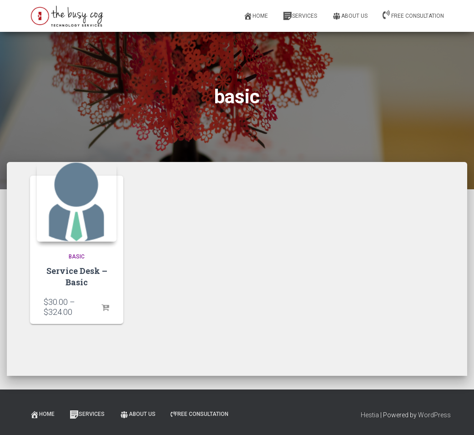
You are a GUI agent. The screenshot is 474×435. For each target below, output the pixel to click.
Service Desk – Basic (76, 276)
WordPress (434, 415)
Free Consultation (413, 14)
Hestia (370, 415)
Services (300, 15)
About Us (350, 15)
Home (255, 15)
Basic (77, 256)
